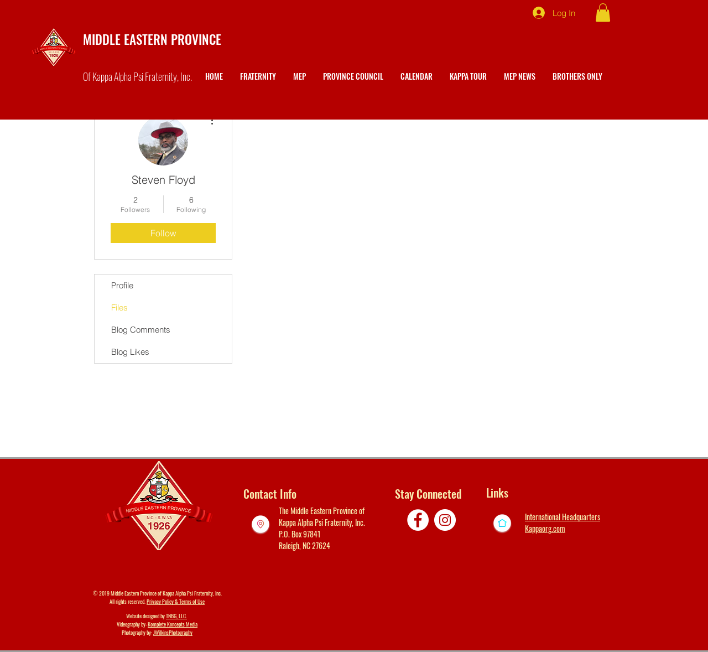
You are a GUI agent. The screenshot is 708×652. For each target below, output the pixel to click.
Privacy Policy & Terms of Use (176, 601)
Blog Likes (130, 351)
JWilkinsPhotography (172, 632)
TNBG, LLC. (176, 616)
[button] (603, 12)
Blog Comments (140, 329)
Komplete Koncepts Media (172, 624)
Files (119, 307)
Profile (122, 285)
